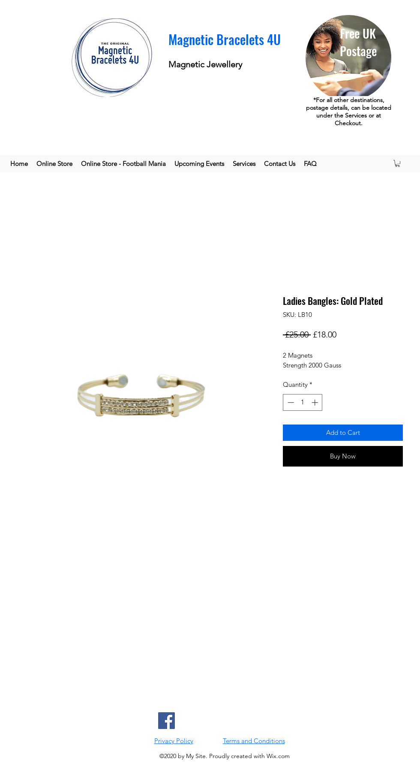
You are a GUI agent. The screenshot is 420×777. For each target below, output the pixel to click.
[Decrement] (290, 402)
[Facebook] (166, 720)
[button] (397, 163)
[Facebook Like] (258, 720)
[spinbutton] (303, 402)
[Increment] (315, 402)
